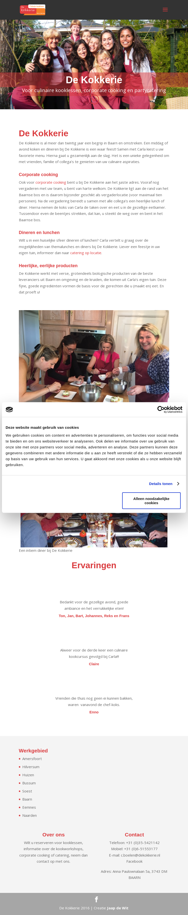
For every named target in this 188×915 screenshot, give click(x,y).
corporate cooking (50, 182)
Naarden (29, 815)
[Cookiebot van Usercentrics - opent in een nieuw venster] (161, 409)
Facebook (134, 861)
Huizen (28, 774)
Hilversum (30, 766)
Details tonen (160, 484)
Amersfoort (32, 758)
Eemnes (29, 807)
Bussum (29, 782)
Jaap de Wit (118, 907)
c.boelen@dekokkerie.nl (140, 855)
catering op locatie (85, 252)
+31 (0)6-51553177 (141, 848)
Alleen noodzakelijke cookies (151, 500)
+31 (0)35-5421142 (143, 842)
